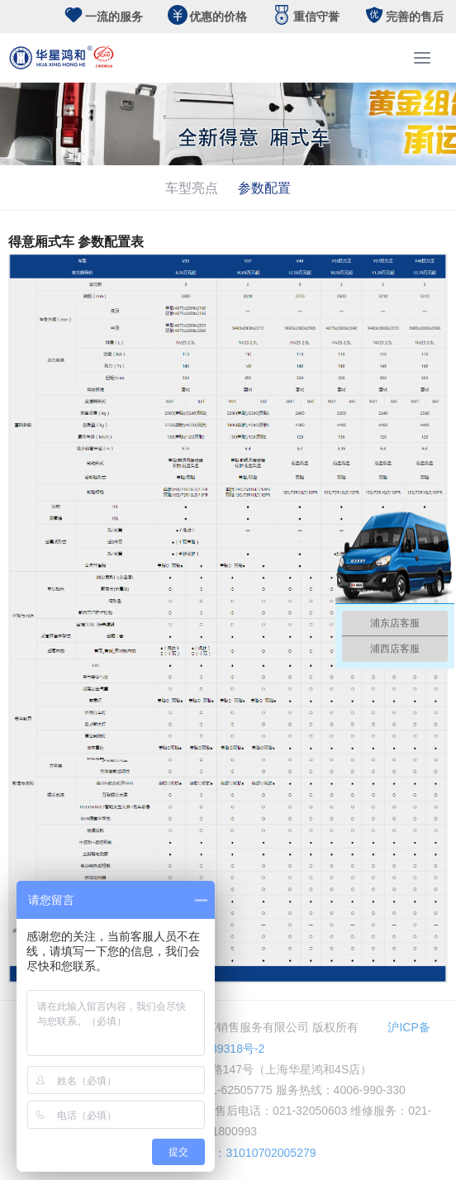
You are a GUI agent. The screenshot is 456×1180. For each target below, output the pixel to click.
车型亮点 (191, 187)
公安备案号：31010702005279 (228, 1152)
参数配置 (264, 187)
